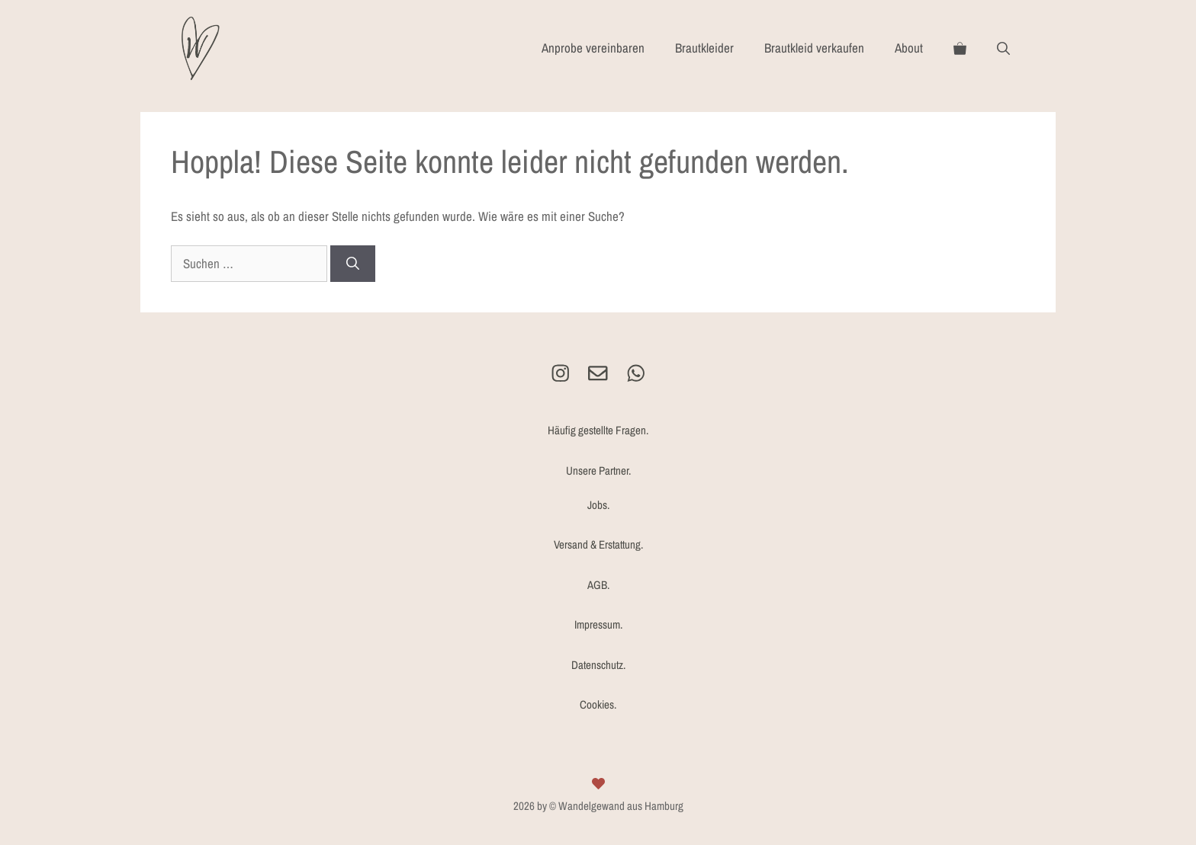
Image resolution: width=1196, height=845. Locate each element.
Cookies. (598, 704)
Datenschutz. (598, 665)
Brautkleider (704, 47)
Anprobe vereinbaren (593, 47)
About (909, 47)
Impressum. (598, 624)
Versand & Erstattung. (598, 544)
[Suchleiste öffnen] (1003, 48)
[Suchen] (352, 263)
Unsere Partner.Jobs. (598, 488)
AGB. (598, 585)
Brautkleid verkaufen (814, 47)
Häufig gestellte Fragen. (598, 430)
